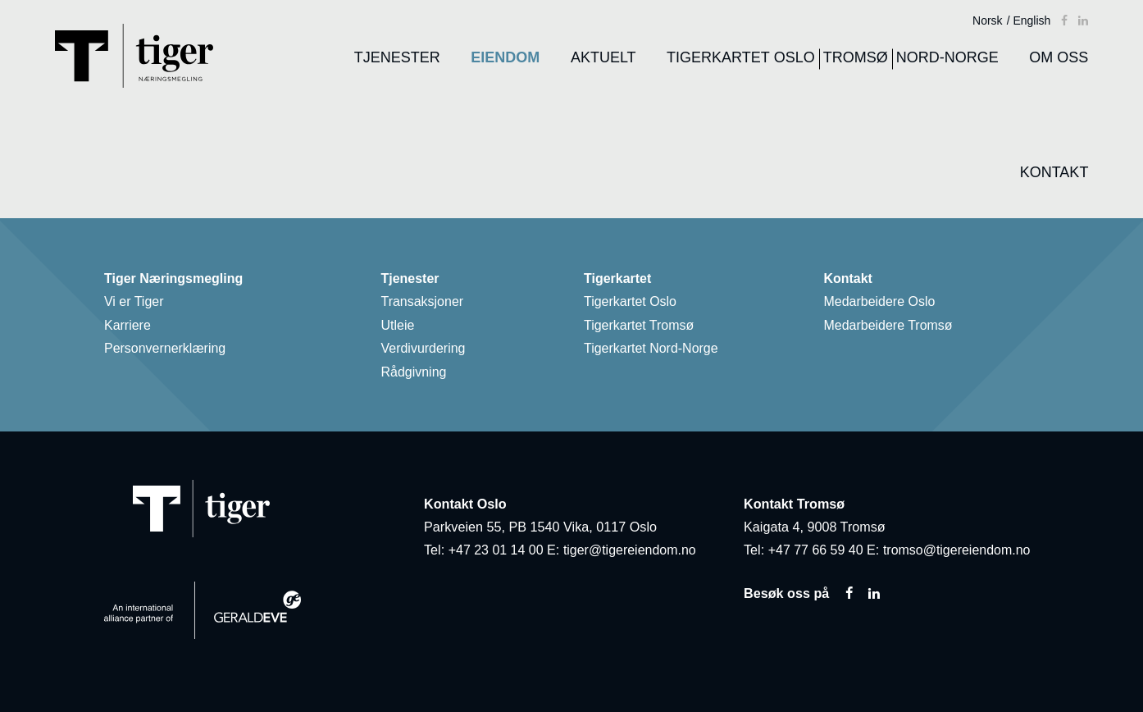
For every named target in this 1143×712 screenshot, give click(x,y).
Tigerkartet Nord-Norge (655, 350)
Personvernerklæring (169, 350)
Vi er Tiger (138, 304)
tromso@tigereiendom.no (958, 550)
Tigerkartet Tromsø (643, 327)
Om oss (1056, 57)
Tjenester (395, 57)
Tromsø (853, 57)
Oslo (792, 57)
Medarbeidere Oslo (884, 304)
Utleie (401, 327)
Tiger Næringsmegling (178, 281)
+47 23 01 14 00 (496, 550)
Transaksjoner (426, 304)
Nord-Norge (945, 57)
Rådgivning (418, 373)
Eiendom (502, 57)
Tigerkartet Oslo (634, 304)
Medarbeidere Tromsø (893, 327)
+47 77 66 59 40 (816, 550)
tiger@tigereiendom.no (631, 550)
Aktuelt (601, 57)
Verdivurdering (427, 350)
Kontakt (1052, 172)
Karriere (131, 327)
